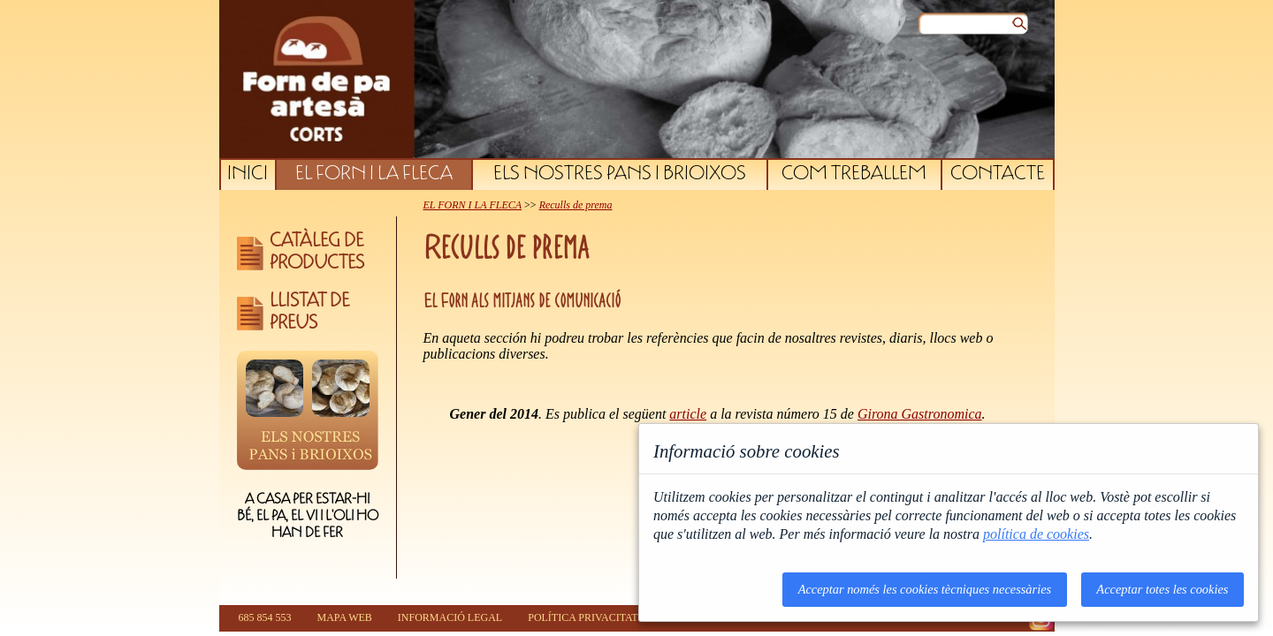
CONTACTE (997, 175)
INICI (247, 175)
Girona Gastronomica (920, 413)
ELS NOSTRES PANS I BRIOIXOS (619, 175)
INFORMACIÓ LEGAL (450, 617)
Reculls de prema (576, 205)
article (687, 413)
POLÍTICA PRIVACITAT (583, 617)
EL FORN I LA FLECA (374, 175)
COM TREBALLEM (853, 175)
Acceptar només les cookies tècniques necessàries (925, 589)
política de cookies (1036, 533)
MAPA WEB (344, 617)
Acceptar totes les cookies (1162, 589)
